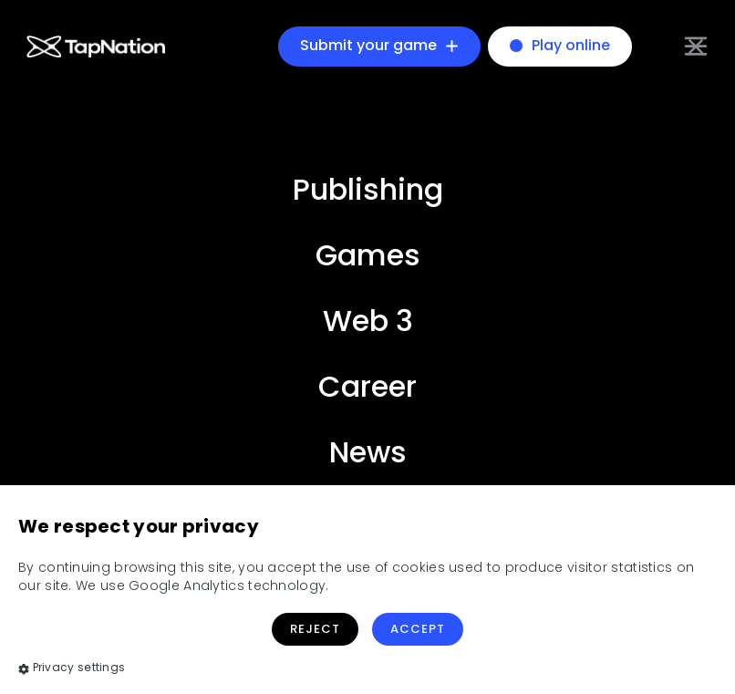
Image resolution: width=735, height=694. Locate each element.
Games (368, 254)
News (368, 451)
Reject (315, 628)
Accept (417, 628)
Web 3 (368, 320)
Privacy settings (71, 667)
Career (367, 386)
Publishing (368, 189)
